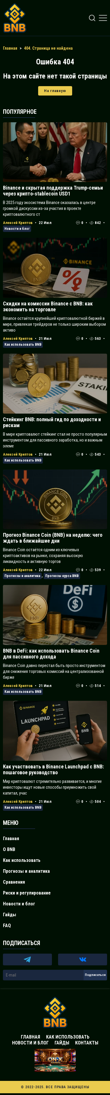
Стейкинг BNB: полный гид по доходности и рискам (52, 422)
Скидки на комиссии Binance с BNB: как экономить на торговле (48, 306)
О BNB (9, 849)
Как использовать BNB (22, 344)
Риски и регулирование (27, 893)
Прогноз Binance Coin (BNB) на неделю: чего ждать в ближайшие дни (52, 538)
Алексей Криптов (18, 222)
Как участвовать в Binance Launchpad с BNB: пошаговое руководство (53, 769)
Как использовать (21, 860)
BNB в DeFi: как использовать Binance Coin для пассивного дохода (51, 654)
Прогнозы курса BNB (62, 576)
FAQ (7, 925)
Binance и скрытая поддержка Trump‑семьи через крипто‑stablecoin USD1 (53, 191)
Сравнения (14, 882)
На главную (55, 90)
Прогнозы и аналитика (22, 576)
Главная (11, 838)
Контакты (86, 1043)
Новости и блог (17, 229)
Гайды (9, 914)
